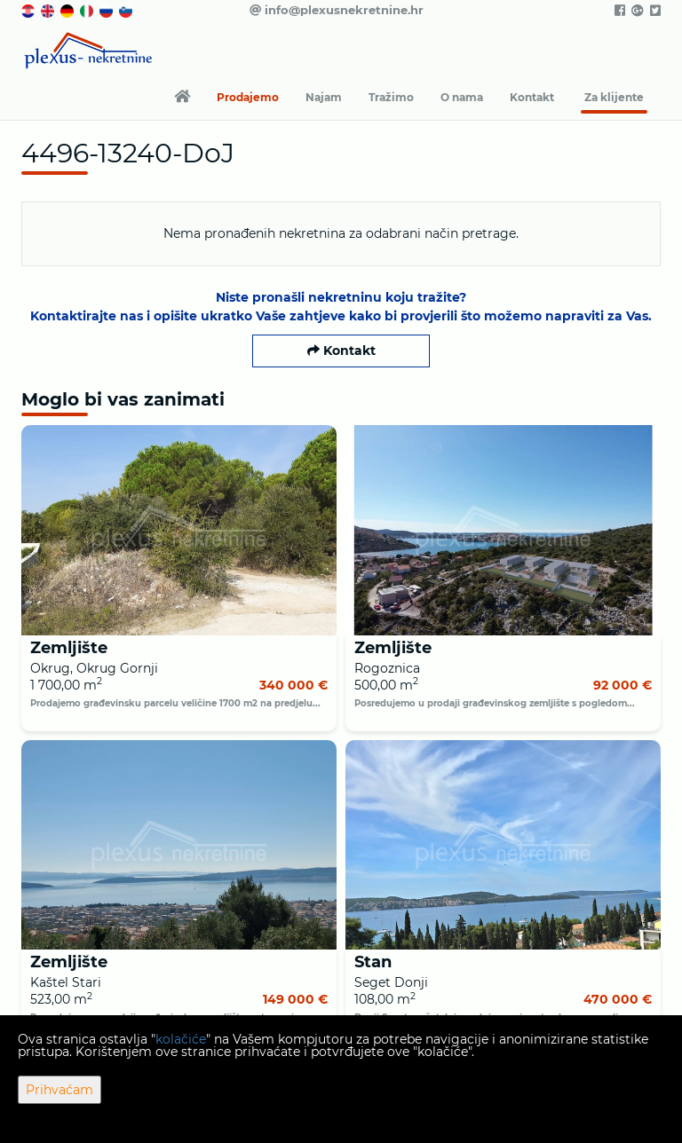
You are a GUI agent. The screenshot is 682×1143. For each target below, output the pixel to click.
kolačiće (180, 1039)
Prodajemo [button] (248, 97)
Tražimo (391, 97)
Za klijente (614, 97)
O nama (461, 97)
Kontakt (532, 97)
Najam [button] (323, 97)
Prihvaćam (59, 1090)
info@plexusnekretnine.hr (337, 10)
